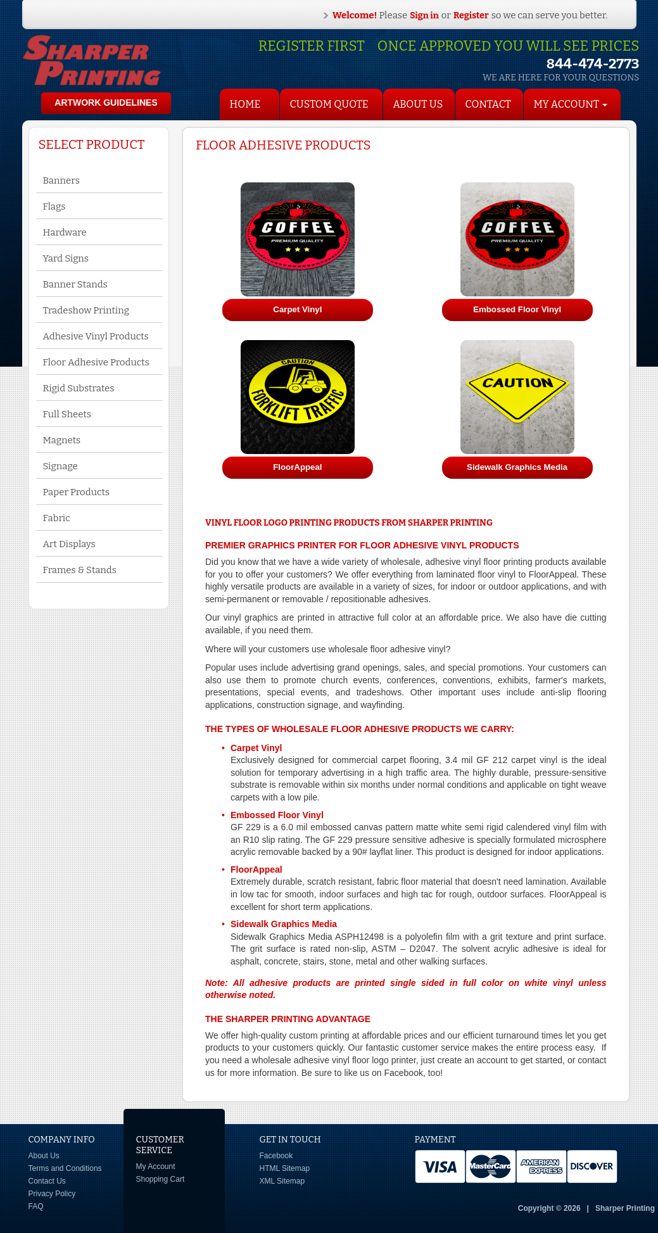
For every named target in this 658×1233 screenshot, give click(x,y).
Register (471, 15)
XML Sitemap (282, 1181)
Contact (488, 104)
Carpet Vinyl (256, 748)
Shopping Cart (160, 1179)
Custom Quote (329, 104)
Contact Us (47, 1181)
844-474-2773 (593, 63)
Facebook (276, 1155)
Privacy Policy (52, 1193)
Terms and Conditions (65, 1168)
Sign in (424, 15)
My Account (155, 1166)
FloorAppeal (256, 869)
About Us (418, 104)
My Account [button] (571, 104)
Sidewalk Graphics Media (284, 924)
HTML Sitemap (285, 1168)
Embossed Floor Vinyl (277, 815)
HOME (245, 104)
